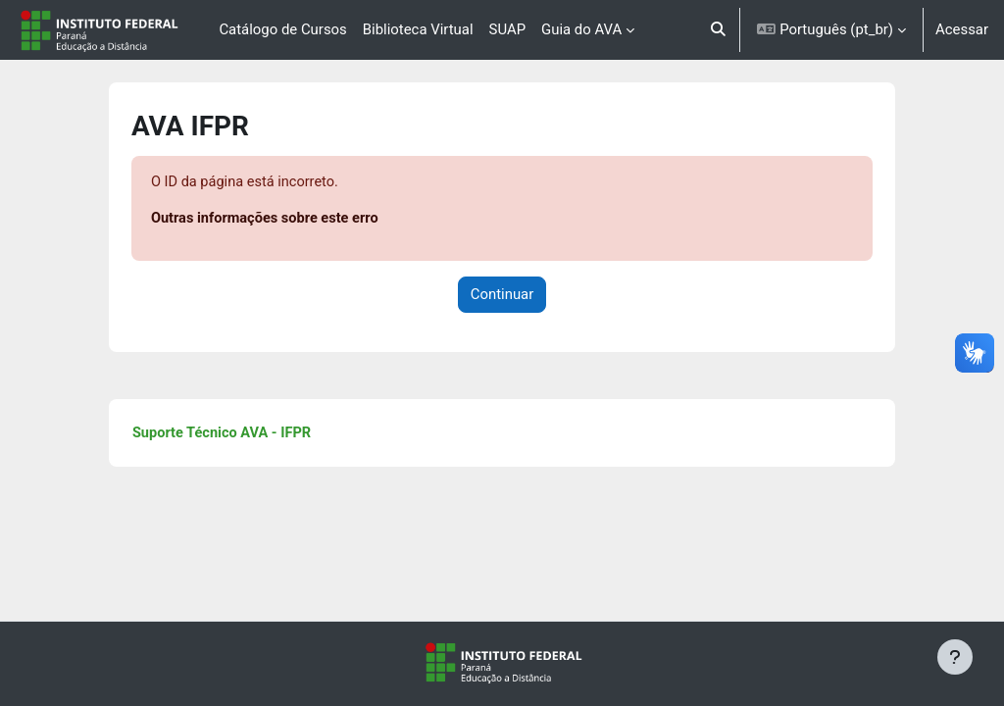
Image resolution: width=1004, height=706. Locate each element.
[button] (718, 30)
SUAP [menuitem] (507, 29)
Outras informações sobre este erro (296, 219)
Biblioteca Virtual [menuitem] (418, 29)
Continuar (502, 295)
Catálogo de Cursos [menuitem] (282, 29)
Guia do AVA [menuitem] (581, 29)
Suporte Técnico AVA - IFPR (253, 434)
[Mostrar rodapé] (955, 657)
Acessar (961, 29)
